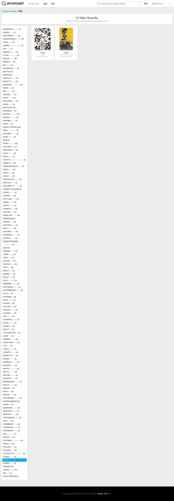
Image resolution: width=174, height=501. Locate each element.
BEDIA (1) (8, 88)
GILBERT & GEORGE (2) (12, 189)
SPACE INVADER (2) (10, 476)
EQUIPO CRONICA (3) (11, 127)
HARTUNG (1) (10, 225)
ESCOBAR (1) (11, 134)
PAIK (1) (9, 434)
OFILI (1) (8, 421)
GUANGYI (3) (10, 209)
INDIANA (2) (10, 251)
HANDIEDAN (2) (9, 218)
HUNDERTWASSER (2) (10, 242)
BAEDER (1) (9, 62)
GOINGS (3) (9, 196)
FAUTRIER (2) (10, 147)
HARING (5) (9, 222)
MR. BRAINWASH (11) (11, 401)
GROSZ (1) (10, 205)
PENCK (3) (8, 444)
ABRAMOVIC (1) (12, 29)
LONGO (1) (9, 349)
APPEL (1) (8, 42)
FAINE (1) (6, 140)
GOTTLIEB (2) (11, 199)
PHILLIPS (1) (10, 447)
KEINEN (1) (9, 274)
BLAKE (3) (9, 104)
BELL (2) (8, 91)
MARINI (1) (10, 359)
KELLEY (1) (9, 277)
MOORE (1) (9, 395)
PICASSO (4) (10, 450)
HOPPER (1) (10, 238)
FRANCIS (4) (9, 163)
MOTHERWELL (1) (12, 398)
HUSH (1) (6, 248)
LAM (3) (9, 316)
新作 (53, 4)
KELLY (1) (10, 280)
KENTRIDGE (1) (11, 287)
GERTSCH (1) (10, 183)
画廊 (45, 4)
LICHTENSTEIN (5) (11, 333)
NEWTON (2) (10, 414)
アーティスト (33, 4)
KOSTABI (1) (9, 306)
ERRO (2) (10, 130)
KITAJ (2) (8, 293)
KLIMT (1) (9, 300)
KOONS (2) (8, 303)
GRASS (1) (9, 202)
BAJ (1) (8, 65)
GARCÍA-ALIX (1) (12, 179)
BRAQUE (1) (10, 117)
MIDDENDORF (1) (12, 382)
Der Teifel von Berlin (66, 55)
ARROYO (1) (10, 52)
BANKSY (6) (7, 75)
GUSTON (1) (9, 212)
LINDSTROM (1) (11, 342)
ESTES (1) (9, 137)
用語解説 (100, 494)
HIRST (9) (9, 228)
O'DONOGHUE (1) (12, 417)
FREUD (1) (9, 169)
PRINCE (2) (10, 470)
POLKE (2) (9, 460)
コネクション (157, 3)
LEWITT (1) (8, 329)
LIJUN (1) (8, 336)
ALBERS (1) (9, 32)
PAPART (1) (9, 437)
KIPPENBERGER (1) (13, 290)
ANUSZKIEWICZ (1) (13, 39)
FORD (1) (9, 156)
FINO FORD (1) (10, 150)
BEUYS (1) (9, 98)
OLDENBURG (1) (11, 424)
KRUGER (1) (10, 310)
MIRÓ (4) (8, 391)
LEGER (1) (9, 323)
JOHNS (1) (9, 254)
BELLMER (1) (9, 94)
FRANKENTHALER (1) (13, 166)
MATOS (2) (11, 368)
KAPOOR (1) (10, 264)
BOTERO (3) (11, 114)
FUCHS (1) (9, 176)
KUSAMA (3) (9, 313)
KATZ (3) (8, 267)
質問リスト (107, 494)
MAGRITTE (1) (10, 355)
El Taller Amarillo (9, 11)
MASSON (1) (10, 365)
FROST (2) (8, 173)
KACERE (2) (9, 261)
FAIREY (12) (10, 143)
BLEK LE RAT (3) (9, 107)
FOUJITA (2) (14, 160)
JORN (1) (8, 257)
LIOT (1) (7, 346)
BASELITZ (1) (10, 81)
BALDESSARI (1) (11, 68)
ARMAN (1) (13, 45)
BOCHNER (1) (9, 111)
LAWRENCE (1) (11, 320)
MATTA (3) (10, 372)
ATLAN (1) (11, 55)
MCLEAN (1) (10, 375)
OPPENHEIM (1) (11, 427)
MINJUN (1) (8, 388)
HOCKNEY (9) (10, 231)
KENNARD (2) (11, 284)
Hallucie (42, 55)
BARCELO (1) (10, 78)
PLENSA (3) (9, 457)
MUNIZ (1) (8, 404)
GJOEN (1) (10, 192)
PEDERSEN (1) (13, 440)
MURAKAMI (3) (11, 408)
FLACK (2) (9, 153)
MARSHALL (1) (11, 362)
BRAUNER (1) (10, 120)
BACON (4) (10, 58)
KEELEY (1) (8, 271)
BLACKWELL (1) (10, 101)
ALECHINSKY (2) (11, 36)
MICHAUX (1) (10, 378)
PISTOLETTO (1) (14, 453)
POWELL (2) (9, 463)
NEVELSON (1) (11, 411)
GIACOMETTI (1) (12, 186)
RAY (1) (7, 473)
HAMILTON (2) (11, 215)
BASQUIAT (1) (12, 85)
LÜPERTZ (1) (10, 352)
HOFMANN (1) (11, 235)
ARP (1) (7, 49)
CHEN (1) (8, 124)
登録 (146, 3)
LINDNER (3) (10, 339)
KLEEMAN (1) (9, 297)
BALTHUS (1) (8, 72)
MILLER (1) (10, 385)
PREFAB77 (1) (8, 466)
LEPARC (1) (9, 326)
